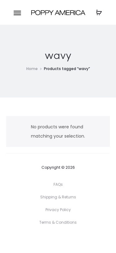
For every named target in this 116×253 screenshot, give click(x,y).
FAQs (58, 184)
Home (32, 68)
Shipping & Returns (58, 197)
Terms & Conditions (58, 222)
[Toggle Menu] (17, 12)
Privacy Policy (58, 209)
